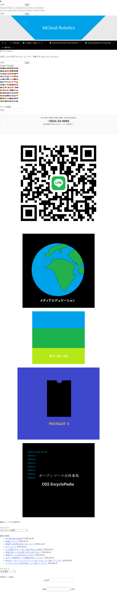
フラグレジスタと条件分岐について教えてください (26, 563)
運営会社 (8, 47)
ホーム (4, 43)
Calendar (14, 43)
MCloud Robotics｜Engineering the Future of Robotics (22, 8)
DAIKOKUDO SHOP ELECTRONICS (66, 43)
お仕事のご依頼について (34, 43)
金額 (44, 589)
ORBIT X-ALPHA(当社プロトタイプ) (20, 544)
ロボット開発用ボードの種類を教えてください (24, 558)
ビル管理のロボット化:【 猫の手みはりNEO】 (24, 550)
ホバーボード (10, 547)
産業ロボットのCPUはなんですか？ (20, 555)
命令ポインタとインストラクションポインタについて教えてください (33, 561)
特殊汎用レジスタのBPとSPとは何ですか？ (23, 552)
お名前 (47, 580)
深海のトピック (11, 541)
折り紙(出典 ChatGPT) (14, 539)
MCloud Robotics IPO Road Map (99, 43)
